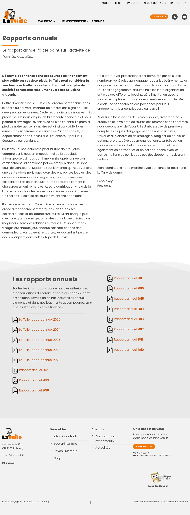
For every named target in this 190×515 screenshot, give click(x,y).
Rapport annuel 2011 (128, 339)
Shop (118, 3)
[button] (175, 17)
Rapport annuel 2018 (34, 390)
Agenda (98, 21)
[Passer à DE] (178, 3)
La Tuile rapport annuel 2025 (39, 320)
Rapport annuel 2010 (129, 350)
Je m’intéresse (74, 21)
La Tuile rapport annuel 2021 (39, 360)
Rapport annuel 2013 (129, 319)
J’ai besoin (48, 21)
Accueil (106, 3)
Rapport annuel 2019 (34, 380)
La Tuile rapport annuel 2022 (39, 350)
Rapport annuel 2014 (129, 309)
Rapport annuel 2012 (129, 329)
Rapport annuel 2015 (129, 299)
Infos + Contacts (155, 3)
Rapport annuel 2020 (34, 370)
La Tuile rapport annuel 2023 (39, 340)
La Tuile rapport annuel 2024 (39, 330)
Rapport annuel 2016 (129, 289)
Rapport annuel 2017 (129, 278)
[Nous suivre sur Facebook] (186, 3)
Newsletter (133, 3)
